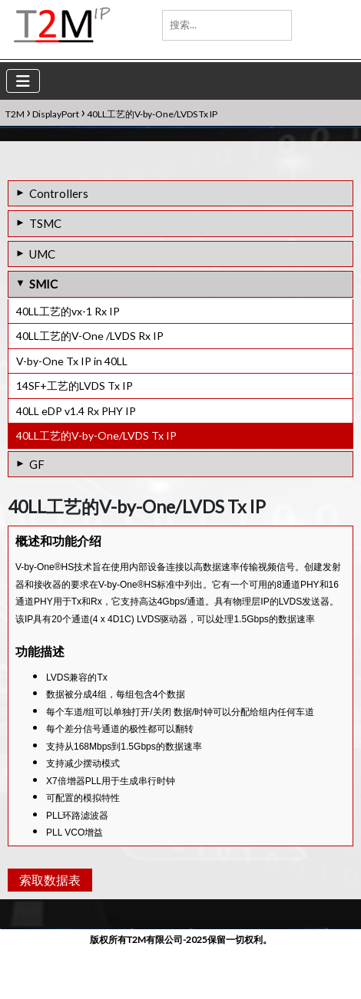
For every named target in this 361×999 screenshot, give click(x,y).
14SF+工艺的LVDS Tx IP (74, 385)
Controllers (58, 193)
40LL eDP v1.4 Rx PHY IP (76, 410)
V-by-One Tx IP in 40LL (72, 361)
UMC (42, 254)
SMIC (43, 284)
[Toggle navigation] (23, 81)
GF (37, 464)
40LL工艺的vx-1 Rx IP (68, 311)
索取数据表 (48, 929)
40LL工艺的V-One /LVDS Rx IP (90, 335)
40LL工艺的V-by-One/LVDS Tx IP (96, 435)
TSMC (45, 223)
